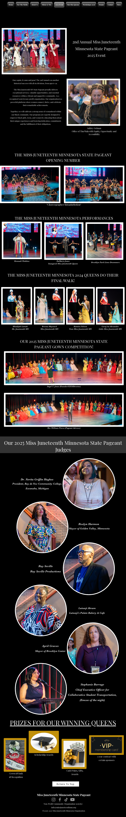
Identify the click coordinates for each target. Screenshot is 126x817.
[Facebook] (59, 799)
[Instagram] (53, 799)
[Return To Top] (65, 784)
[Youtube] (72, 799)
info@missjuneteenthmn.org (63, 807)
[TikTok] (66, 799)
